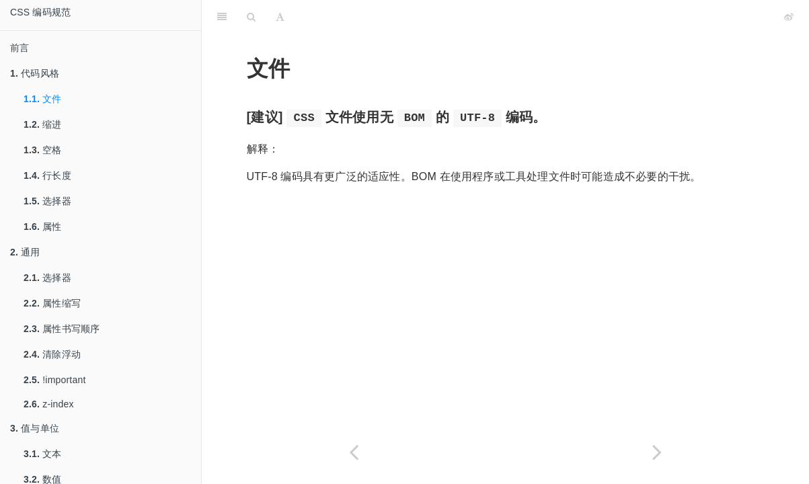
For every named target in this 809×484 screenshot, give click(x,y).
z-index (49, 404)
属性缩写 (52, 303)
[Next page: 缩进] (658, 452)
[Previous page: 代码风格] (354, 452)
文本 (43, 453)
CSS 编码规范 (40, 12)
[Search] (251, 17)
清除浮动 (52, 354)
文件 (43, 98)
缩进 (43, 124)
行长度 (47, 175)
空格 (43, 150)
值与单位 (34, 428)
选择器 (47, 201)
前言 (19, 47)
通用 (25, 252)
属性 (43, 226)
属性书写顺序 (62, 328)
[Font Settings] (280, 17)
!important (55, 379)
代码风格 (34, 73)
